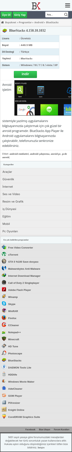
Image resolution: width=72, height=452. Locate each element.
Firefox (12, 318)
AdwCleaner (15, 388)
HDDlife (12, 374)
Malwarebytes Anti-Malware (24, 268)
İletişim (41, 447)
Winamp (13, 297)
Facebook (30, 429)
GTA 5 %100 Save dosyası (23, 261)
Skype (11, 304)
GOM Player (15, 395)
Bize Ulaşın (44, 429)
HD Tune (13, 346)
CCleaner (13, 325)
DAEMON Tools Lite (19, 367)
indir (25, 74)
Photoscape (15, 353)
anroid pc (56, 153)
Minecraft (13, 339)
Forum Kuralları (61, 429)
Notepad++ (14, 332)
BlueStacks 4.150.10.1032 (27, 30)
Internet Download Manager (24, 275)
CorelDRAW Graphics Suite (24, 417)
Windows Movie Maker (21, 381)
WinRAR (13, 311)
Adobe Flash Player (19, 290)
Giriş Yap (20, 14)
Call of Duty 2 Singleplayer (23, 282)
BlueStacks (26, 58)
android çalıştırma (39, 153)
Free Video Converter (20, 247)
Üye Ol (6, 14)
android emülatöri (19, 153)
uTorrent (13, 254)
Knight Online (16, 410)
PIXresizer (14, 402)
